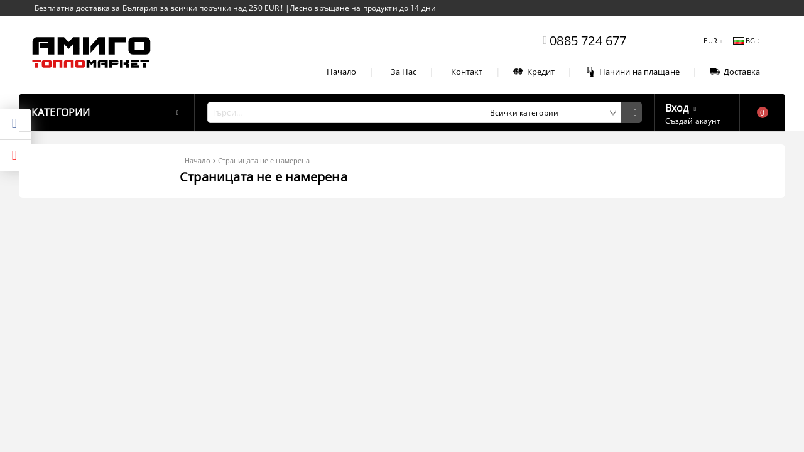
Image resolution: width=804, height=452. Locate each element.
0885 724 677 (588, 40)
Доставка (735, 71)
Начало (342, 71)
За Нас (404, 71)
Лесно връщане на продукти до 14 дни (363, 8)
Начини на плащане (632, 71)
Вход (677, 106)
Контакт (467, 71)
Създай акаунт (693, 121)
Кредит (534, 71)
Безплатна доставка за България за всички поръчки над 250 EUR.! (160, 8)
